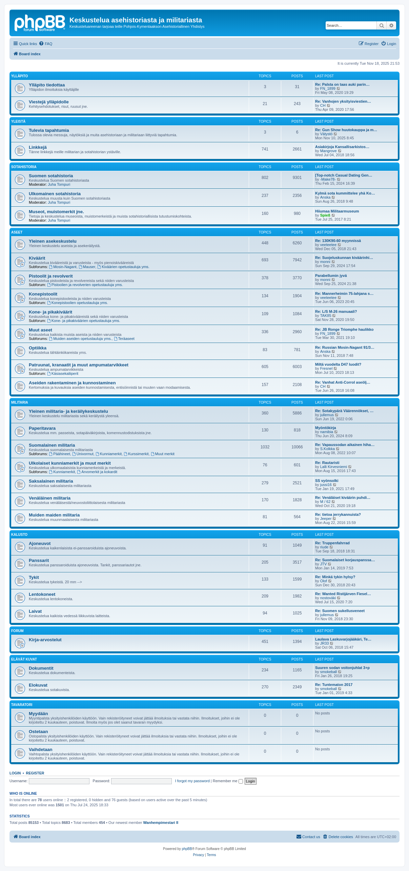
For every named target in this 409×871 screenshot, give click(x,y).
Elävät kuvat (24, 659)
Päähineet (59, 454)
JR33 (324, 643)
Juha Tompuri (59, 184)
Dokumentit (41, 668)
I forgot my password (192, 781)
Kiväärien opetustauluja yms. (123, 267)
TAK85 (325, 315)
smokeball (328, 672)
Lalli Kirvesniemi (333, 467)
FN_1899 (327, 88)
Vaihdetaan (41, 749)
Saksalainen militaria (51, 481)
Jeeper (326, 518)
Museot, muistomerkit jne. (56, 211)
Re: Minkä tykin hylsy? (335, 577)
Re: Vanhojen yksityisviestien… (343, 101)
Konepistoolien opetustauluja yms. (77, 303)
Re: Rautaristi (327, 463)
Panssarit (39, 560)
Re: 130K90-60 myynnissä (338, 241)
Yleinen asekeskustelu (53, 241)
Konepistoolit (43, 294)
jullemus (327, 415)
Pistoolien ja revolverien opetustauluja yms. (85, 285)
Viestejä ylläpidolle (49, 101)
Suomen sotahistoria (51, 175)
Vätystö (326, 134)
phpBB (187, 849)
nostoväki (328, 598)
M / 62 (325, 502)
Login (15, 773)
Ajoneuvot (39, 543)
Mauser (87, 267)
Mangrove (328, 151)
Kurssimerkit (136, 454)
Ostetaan (38, 731)
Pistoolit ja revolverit (51, 276)
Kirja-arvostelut (45, 639)
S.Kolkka (327, 449)
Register (35, 773)
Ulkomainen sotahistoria (55, 193)
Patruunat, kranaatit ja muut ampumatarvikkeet (78, 364)
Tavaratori (21, 705)
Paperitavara (42, 428)
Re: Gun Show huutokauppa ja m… (346, 130)
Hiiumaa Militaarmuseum (337, 211)
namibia (326, 432)
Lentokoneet (42, 594)
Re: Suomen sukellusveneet (340, 611)
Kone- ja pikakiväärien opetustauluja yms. (83, 321)
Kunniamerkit (109, 454)
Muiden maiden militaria (54, 515)
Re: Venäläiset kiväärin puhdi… (342, 497)
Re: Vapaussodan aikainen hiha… (344, 445)
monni (325, 262)
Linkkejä (38, 147)
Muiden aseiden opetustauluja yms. (80, 339)
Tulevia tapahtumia (49, 130)
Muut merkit (163, 454)
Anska (325, 197)
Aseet (16, 232)
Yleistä (18, 121)
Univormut (83, 454)
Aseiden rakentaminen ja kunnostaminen (72, 382)
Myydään (38, 713)
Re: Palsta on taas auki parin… (342, 84)
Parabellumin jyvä (331, 276)
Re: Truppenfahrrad (332, 543)
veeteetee (328, 245)
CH (323, 105)
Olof (323, 581)
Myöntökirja (325, 428)
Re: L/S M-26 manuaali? (336, 311)
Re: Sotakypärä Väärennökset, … (344, 411)
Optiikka (37, 347)
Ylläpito (19, 76)
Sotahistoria (24, 167)
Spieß (325, 215)
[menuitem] (45, 44)
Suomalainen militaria (52, 445)
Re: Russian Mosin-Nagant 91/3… (344, 347)
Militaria (19, 402)
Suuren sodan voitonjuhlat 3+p (342, 668)
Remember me (228, 781)
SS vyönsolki (326, 481)
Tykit (34, 577)
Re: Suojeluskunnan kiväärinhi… (344, 258)
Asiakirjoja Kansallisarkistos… (342, 147)
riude (324, 547)
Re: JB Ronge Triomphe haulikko (344, 329)
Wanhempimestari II (161, 823)
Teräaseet (124, 339)
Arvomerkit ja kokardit (97, 472)
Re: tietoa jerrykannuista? (338, 514)
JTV (323, 564)
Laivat (35, 611)
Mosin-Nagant (62, 267)
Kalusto (19, 534)
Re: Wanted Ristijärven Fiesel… (343, 594)
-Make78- (328, 179)
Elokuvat (38, 685)
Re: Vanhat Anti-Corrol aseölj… (342, 382)
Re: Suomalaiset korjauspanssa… (345, 560)
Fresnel (326, 368)
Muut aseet (40, 329)
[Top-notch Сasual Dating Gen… (343, 175)
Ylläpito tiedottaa (47, 84)
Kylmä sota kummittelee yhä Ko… (345, 193)
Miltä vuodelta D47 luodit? (338, 364)
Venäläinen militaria (49, 498)
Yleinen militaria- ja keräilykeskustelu (68, 411)
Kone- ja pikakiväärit (50, 312)
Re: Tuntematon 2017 (333, 685)
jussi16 (326, 485)
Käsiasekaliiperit (62, 373)
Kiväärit (37, 258)
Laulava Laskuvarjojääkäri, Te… (343, 639)
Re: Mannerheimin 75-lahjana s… (344, 293)
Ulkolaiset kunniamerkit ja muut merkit (70, 463)
